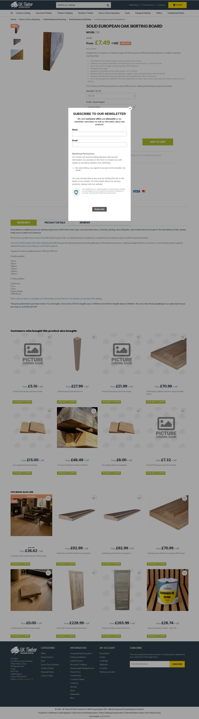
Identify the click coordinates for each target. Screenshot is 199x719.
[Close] (130, 108)
